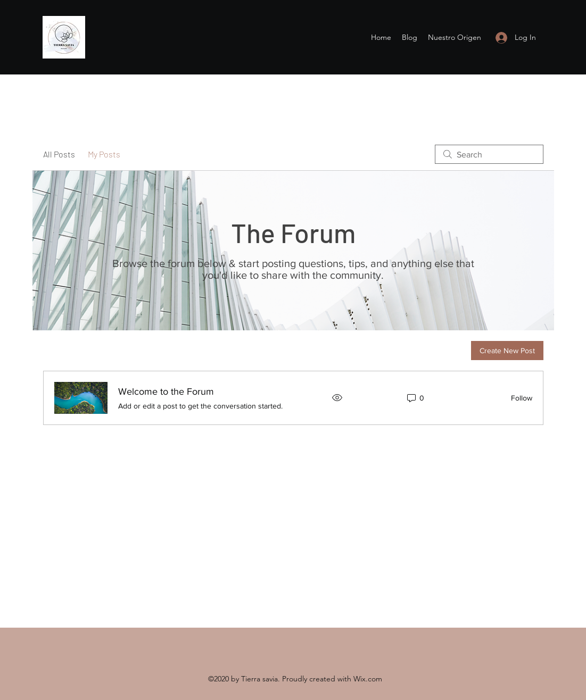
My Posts (104, 154)
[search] (489, 154)
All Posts (59, 154)
